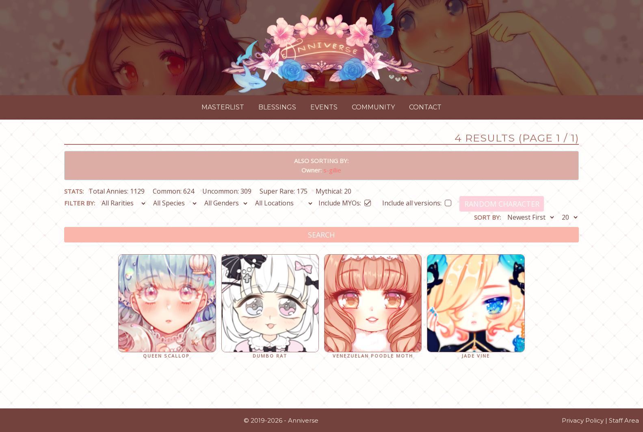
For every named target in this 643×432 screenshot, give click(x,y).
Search (321, 235)
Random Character (501, 204)
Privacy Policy (583, 420)
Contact (425, 107)
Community (373, 107)
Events (324, 107)
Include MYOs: (344, 202)
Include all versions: (416, 202)
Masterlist (222, 107)
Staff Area (624, 420)
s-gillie (332, 170)
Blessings (277, 107)
